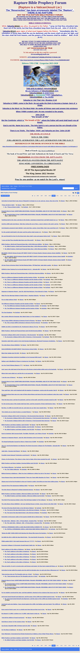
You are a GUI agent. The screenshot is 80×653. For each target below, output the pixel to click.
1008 (46, 195)
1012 (61, 195)
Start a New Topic (5, 195)
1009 (50, 195)
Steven (63, 201)
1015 (73, 195)
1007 (42, 195)
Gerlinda (25, 207)
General (15, 186)
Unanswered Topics (6, 188)
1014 (69, 195)
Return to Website (5, 186)
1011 (57, 195)
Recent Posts (13, 188)
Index (11, 186)
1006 (38, 195)
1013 (65, 195)
